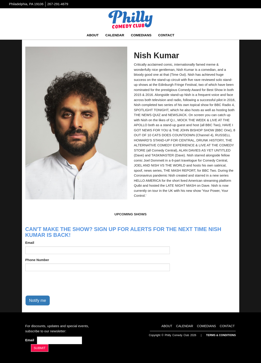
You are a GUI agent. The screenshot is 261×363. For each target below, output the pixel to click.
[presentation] (59, 283)
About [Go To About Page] (93, 35)
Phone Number (37, 260)
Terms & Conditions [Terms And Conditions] (221, 335)
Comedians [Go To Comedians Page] (141, 35)
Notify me (37, 300)
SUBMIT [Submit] (40, 348)
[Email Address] (59, 340)
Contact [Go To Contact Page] (166, 35)
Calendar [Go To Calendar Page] (114, 35)
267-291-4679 (57, 4)
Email (29, 242)
